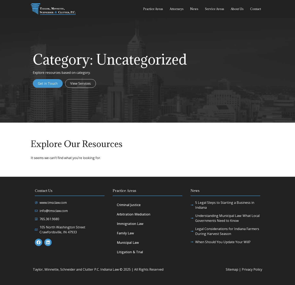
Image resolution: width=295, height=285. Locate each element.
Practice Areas (153, 9)
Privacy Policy (252, 269)
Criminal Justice (129, 205)
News (194, 9)
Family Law (125, 233)
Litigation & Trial (130, 252)
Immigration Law (130, 223)
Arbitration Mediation (133, 214)
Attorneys (177, 9)
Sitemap (232, 269)
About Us (237, 9)
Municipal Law (128, 242)
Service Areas (214, 9)
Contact (255, 9)
